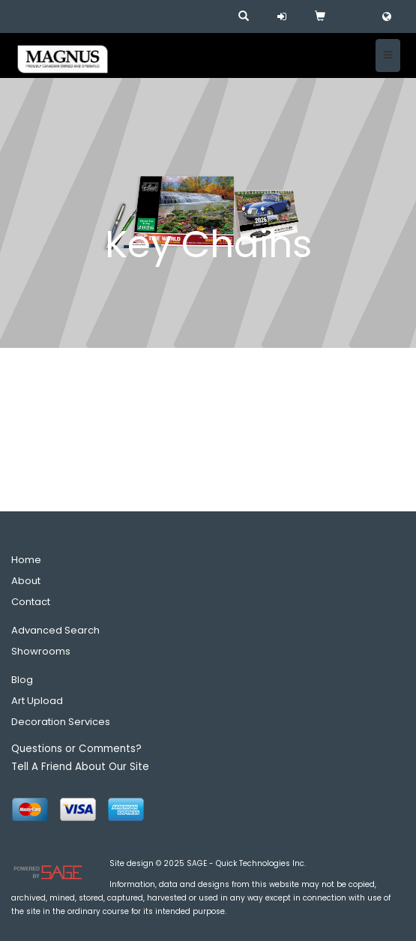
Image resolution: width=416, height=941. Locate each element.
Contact (30, 602)
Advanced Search (55, 630)
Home (26, 560)
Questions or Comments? (76, 749)
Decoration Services (60, 722)
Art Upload (37, 701)
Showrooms (40, 651)
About (25, 581)
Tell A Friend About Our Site (80, 767)
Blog (22, 680)
